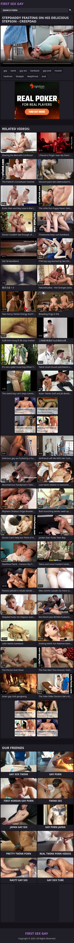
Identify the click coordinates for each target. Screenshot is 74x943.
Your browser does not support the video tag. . (37, 46)
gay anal (47, 70)
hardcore (8, 76)
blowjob (20, 76)
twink (13, 70)
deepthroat (32, 76)
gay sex (23, 70)
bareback (34, 70)
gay (5, 70)
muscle (58, 70)
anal (44, 76)
